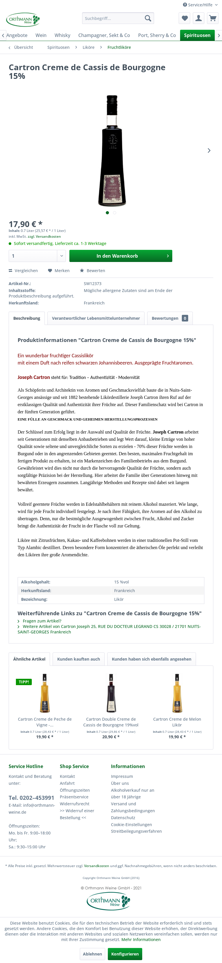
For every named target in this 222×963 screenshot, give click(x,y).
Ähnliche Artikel (29, 659)
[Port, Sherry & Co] (157, 35)
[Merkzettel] (184, 18)
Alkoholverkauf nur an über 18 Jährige (132, 793)
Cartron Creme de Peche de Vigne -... (45, 722)
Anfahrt (67, 783)
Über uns (120, 783)
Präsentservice (74, 797)
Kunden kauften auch (78, 659)
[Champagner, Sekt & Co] (104, 35)
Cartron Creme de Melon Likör (177, 722)
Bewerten (92, 270)
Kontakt (67, 776)
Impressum (122, 776)
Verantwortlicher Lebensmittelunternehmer (96, 318)
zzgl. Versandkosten (44, 236)
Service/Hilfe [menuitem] (198, 5)
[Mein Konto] (198, 18)
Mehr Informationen (141, 939)
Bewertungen (170, 318)
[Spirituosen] (197, 35)
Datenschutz (123, 817)
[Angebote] (17, 35)
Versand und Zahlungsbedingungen (133, 807)
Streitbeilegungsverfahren (135, 831)
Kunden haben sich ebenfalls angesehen (151, 659)
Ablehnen (92, 954)
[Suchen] (148, 18)
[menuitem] (118, 18)
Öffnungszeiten (75, 790)
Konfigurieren (125, 954)
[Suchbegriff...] (118, 18)
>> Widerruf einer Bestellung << (77, 814)
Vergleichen (23, 270)
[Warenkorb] (213, 18)
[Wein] (41, 35)
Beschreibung (26, 318)
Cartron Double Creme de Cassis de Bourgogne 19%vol (110, 722)
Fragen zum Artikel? (39, 621)
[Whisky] (62, 35)
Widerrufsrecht (74, 803)
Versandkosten (96, 865)
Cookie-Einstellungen (131, 824)
